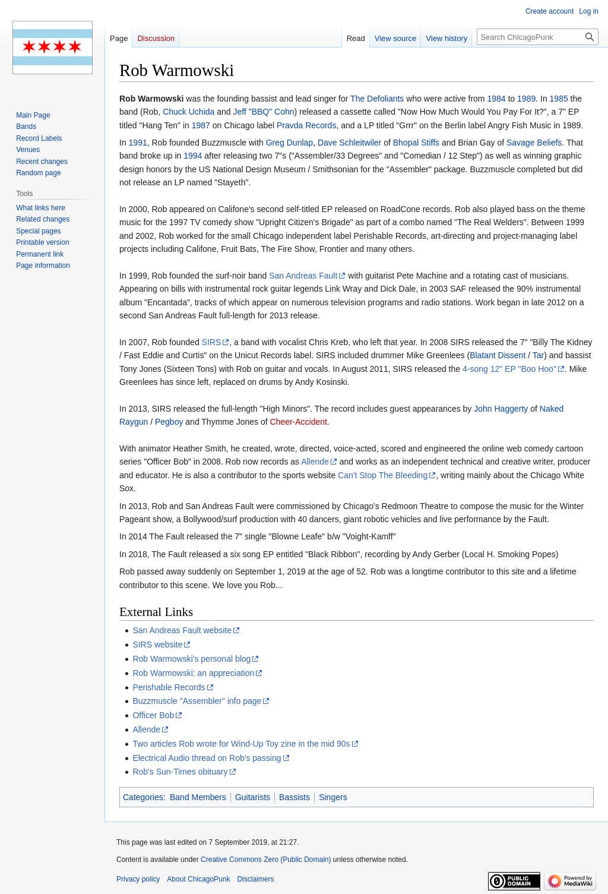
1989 (526, 98)
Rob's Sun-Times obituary (179, 771)
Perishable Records (168, 687)
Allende (315, 461)
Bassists (294, 797)
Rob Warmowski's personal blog (191, 659)
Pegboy (169, 422)
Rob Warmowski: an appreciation (193, 673)
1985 (559, 98)
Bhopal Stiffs (416, 142)
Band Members (198, 797)
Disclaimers (255, 879)
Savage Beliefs (534, 142)
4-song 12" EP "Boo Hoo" (509, 369)
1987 (201, 125)
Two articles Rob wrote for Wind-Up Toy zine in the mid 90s (241, 743)
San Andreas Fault (303, 275)
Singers (333, 797)
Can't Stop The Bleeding (383, 475)
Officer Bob (153, 715)
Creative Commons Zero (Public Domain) (266, 859)
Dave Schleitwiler (349, 142)
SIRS (211, 342)
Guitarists (252, 797)
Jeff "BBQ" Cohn (263, 111)
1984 (496, 98)
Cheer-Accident (298, 422)
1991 (138, 142)
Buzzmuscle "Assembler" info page (196, 701)
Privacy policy (138, 879)
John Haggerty (501, 408)
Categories (143, 797)
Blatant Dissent (497, 355)
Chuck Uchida (188, 111)
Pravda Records (306, 125)
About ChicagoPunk (198, 879)
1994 (192, 155)
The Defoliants (377, 98)
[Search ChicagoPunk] (537, 37)
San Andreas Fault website (182, 630)
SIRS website (157, 644)
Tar (538, 355)
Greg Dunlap (289, 142)
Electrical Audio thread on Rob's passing (206, 758)
